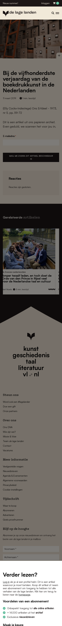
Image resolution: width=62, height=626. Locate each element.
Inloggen (45, 3)
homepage (24, 594)
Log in (6, 581)
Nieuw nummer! (10, 3)
